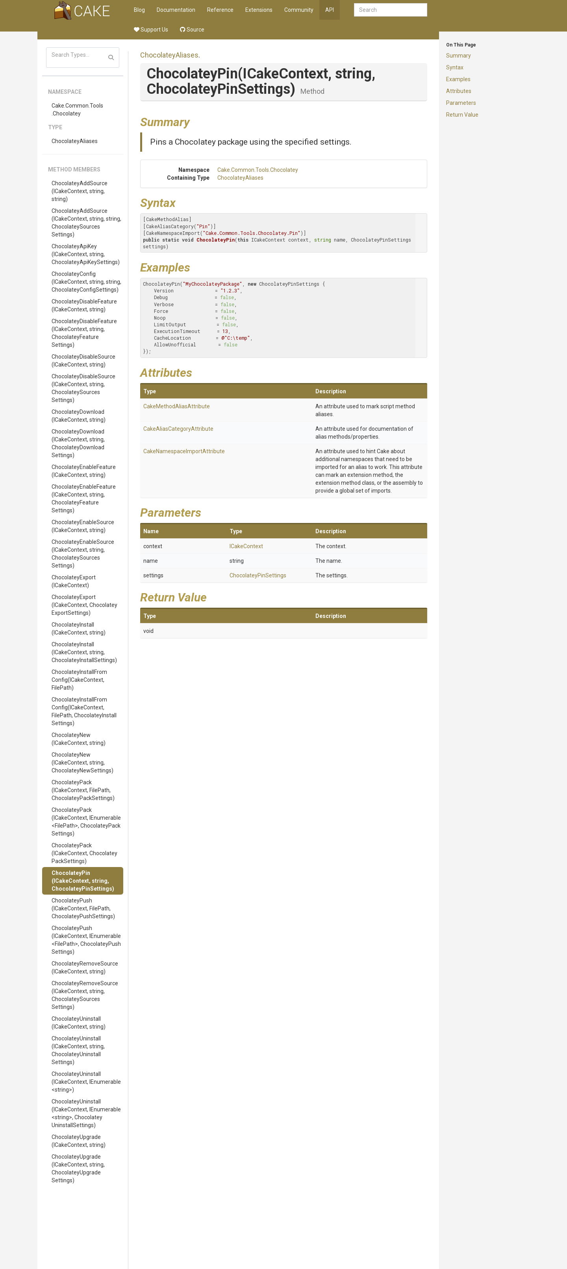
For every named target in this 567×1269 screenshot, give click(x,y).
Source (192, 29)
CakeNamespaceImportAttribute (184, 451)
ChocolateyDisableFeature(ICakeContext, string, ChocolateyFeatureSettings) (84, 333)
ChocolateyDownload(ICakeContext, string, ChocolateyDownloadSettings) (78, 443)
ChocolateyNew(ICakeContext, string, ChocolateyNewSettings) (82, 763)
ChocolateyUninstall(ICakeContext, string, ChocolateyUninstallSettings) (78, 1050)
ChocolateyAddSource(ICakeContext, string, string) (79, 191)
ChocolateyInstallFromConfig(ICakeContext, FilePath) (79, 680)
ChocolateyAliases (75, 141)
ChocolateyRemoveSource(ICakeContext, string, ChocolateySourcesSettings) (85, 995)
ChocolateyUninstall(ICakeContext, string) (79, 1023)
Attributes (458, 91)
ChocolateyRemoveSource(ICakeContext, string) (85, 967)
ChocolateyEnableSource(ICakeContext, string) (83, 526)
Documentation (176, 10)
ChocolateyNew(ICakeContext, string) (79, 739)
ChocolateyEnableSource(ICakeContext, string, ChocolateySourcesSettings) (83, 554)
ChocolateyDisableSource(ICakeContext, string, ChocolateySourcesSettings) (83, 388)
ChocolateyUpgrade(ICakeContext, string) (79, 1141)
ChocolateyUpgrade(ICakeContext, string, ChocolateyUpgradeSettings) (78, 1168)
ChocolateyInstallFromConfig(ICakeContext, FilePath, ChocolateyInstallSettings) (84, 711)
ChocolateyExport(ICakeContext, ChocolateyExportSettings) (84, 605)
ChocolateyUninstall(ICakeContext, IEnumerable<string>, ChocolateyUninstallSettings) (86, 1113)
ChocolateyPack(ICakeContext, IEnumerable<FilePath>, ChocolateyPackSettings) (86, 822)
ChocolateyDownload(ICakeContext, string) (79, 416)
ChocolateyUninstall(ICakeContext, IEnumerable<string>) (86, 1082)
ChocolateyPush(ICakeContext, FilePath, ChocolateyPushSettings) (83, 908)
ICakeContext (246, 546)
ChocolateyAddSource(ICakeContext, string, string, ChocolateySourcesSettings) (86, 223)
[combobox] (390, 10)
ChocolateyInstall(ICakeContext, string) (79, 628)
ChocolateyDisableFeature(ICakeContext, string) (84, 305)
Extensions (258, 10)
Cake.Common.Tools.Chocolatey (77, 109)
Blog (139, 10)
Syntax (454, 67)
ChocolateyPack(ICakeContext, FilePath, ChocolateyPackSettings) (83, 790)
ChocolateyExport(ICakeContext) (74, 581)
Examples (458, 79)
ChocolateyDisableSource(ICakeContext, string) (83, 361)
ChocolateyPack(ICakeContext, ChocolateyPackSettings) (84, 853)
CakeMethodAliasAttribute (176, 406)
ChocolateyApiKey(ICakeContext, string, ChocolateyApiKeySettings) (86, 254)
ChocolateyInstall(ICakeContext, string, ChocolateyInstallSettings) (84, 652)
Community (298, 10)
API (329, 10)
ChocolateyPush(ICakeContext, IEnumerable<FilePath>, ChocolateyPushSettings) (86, 940)
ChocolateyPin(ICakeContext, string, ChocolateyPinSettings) (83, 881)
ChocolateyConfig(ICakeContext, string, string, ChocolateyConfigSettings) (86, 282)
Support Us (151, 29)
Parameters (461, 103)
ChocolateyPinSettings (258, 575)
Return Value (462, 115)
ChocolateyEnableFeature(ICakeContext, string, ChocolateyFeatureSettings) (84, 499)
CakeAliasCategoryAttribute (178, 429)
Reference (220, 10)
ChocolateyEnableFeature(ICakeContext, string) (84, 471)
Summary (458, 55)
